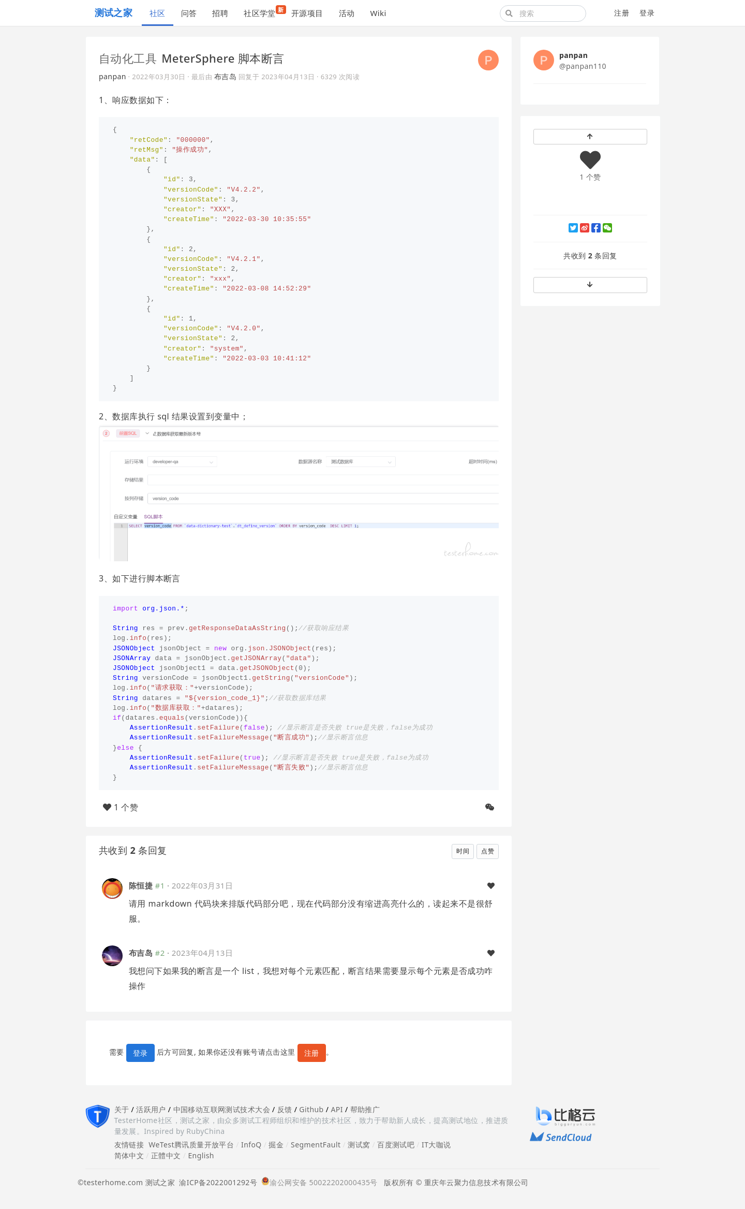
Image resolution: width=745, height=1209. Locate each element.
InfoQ (251, 1144)
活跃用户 (151, 1109)
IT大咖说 (436, 1144)
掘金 (276, 1144)
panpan (112, 76)
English (201, 1155)
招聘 (220, 13)
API (336, 1109)
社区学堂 (264, 11)
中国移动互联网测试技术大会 (221, 1109)
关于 (121, 1109)
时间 (462, 851)
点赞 (487, 851)
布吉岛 (225, 76)
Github (311, 1109)
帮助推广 (365, 1109)
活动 (347, 13)
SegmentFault (315, 1144)
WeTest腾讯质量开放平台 (191, 1144)
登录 (646, 13)
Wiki (378, 13)
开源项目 (307, 13)
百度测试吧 (395, 1144)
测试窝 (359, 1144)
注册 (621, 13)
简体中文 (129, 1155)
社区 (158, 13)
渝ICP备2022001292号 (216, 1182)
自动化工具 (128, 58)
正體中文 (166, 1155)
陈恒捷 (141, 885)
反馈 (284, 1109)
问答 (189, 13)
